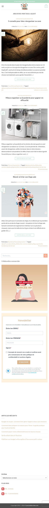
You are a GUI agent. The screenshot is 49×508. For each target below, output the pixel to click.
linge (13, 167)
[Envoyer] (46, 256)
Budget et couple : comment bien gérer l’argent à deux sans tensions (24, 421)
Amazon (7, 244)
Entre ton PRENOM (13, 338)
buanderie (31, 165)
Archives (4, 474)
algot (2, 88)
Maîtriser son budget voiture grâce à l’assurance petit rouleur (21, 439)
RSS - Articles (7, 489)
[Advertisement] (24, 398)
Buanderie (17, 174)
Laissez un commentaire (41, 90)
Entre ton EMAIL (12, 328)
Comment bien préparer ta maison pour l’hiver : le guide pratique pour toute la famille (23, 426)
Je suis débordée (32, 26)
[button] (2, 6)
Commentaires (43, 169)
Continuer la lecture (25, 79)
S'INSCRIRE (23, 362)
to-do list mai (42, 167)
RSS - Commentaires (9, 493)
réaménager (23, 88)
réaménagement (14, 88)
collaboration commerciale (22, 244)
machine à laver (18, 167)
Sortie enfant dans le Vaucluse (11, 435)
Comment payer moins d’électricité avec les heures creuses (20, 432)
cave (6, 88)
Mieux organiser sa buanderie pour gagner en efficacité (24, 99)
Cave (17, 18)
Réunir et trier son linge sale (24, 177)
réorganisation (31, 88)
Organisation (28, 18)
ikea (9, 88)
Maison (21, 18)
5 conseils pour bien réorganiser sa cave (24, 21)
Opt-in (8, 348)
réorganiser (38, 88)
